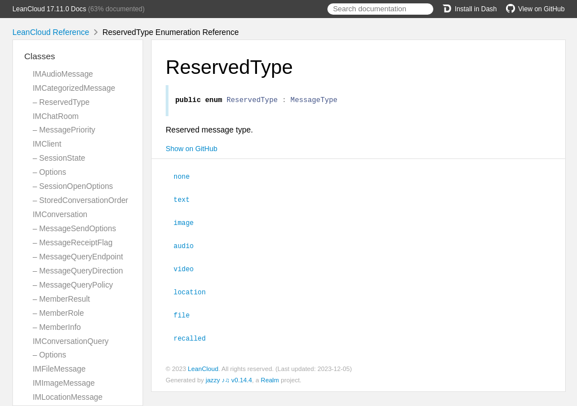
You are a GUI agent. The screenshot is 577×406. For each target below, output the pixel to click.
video (188, 267)
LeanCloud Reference (50, 32)
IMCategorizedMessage (74, 87)
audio (188, 245)
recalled (194, 335)
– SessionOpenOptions (73, 186)
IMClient (47, 143)
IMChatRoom (56, 116)
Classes (39, 56)
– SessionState (59, 157)
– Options (49, 171)
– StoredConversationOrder (80, 200)
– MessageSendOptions (74, 228)
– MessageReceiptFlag (73, 242)
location (194, 290)
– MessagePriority (64, 129)
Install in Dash (469, 9)
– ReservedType (61, 102)
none (186, 177)
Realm (270, 377)
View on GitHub (535, 9)
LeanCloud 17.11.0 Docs (49, 9)
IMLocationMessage (68, 396)
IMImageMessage (64, 382)
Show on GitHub (192, 151)
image (188, 222)
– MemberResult (61, 298)
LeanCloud (203, 366)
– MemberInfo (57, 327)
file (186, 312)
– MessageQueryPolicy (73, 284)
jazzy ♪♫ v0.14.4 (229, 377)
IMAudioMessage (63, 73)
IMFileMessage (59, 368)
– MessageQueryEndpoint (78, 256)
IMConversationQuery (71, 341)
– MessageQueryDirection (78, 270)
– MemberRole (58, 312)
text (186, 200)
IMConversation (60, 214)
